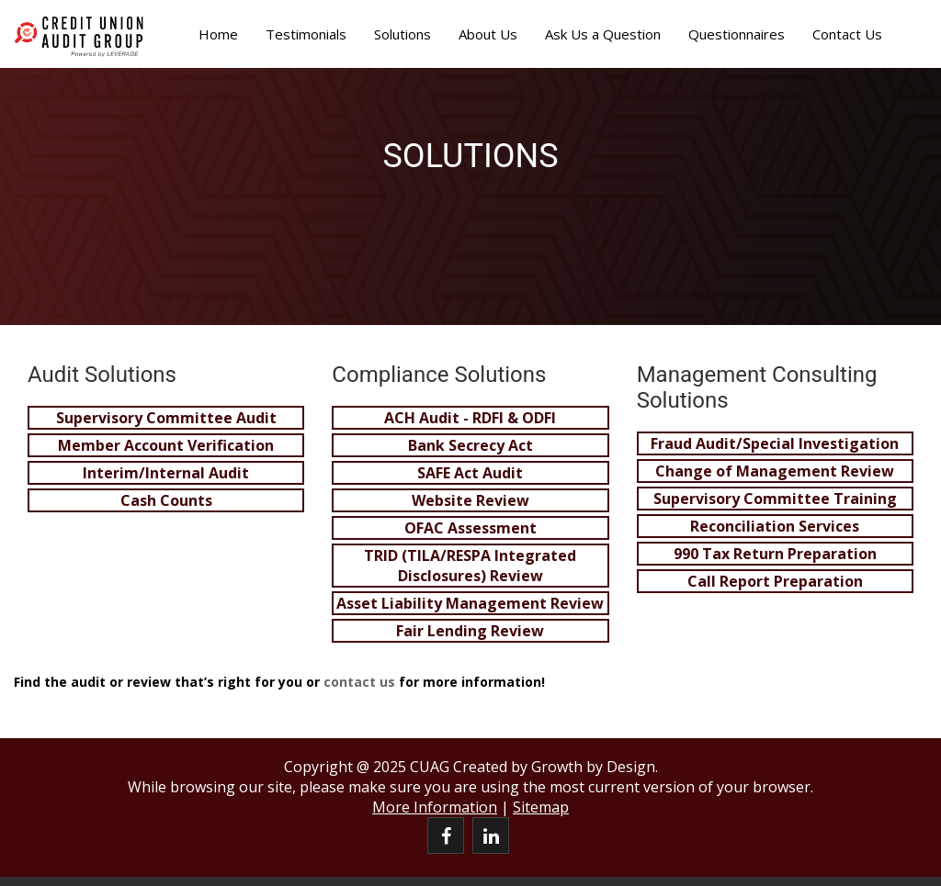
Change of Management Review (774, 471)
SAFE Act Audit (470, 473)
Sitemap (541, 807)
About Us (488, 34)
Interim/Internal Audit (166, 473)
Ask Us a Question (603, 34)
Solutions (402, 34)
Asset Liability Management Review (470, 603)
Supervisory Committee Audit (166, 418)
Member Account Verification (166, 445)
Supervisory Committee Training (775, 498)
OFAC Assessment (470, 528)
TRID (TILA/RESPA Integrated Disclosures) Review (470, 565)
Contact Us (847, 34)
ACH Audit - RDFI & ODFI (470, 418)
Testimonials (306, 34)
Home (218, 34)
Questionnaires (736, 34)
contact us (359, 681)
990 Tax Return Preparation (775, 554)
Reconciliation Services (774, 526)
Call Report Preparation (775, 581)
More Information (434, 807)
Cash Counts (166, 500)
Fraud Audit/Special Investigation (775, 443)
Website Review (470, 500)
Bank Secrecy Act (470, 445)
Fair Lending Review (470, 631)
